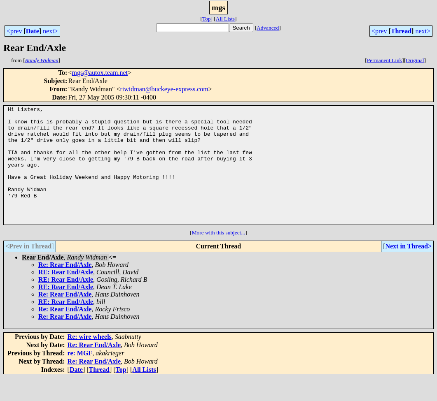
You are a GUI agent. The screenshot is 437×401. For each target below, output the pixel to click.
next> (50, 31)
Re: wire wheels (90, 360)
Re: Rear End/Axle (64, 288)
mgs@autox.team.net (100, 72)
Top (206, 19)
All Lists (225, 19)
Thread (401, 31)
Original (415, 60)
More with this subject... (218, 256)
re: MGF (80, 376)
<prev (14, 31)
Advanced (268, 28)
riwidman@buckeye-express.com (164, 89)
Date (32, 31)
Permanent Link (384, 60)
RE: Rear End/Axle (65, 295)
